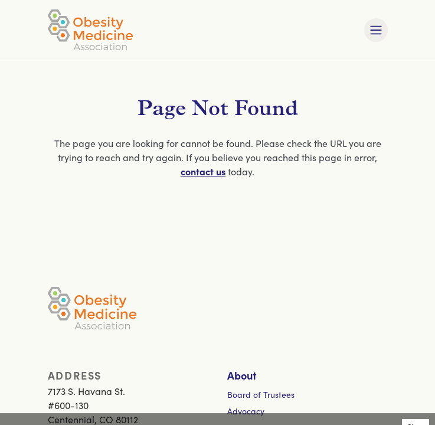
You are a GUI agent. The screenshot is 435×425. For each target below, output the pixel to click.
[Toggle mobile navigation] (376, 30)
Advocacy (245, 411)
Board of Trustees (261, 394)
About (241, 375)
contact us (203, 171)
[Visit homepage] (90, 29)
